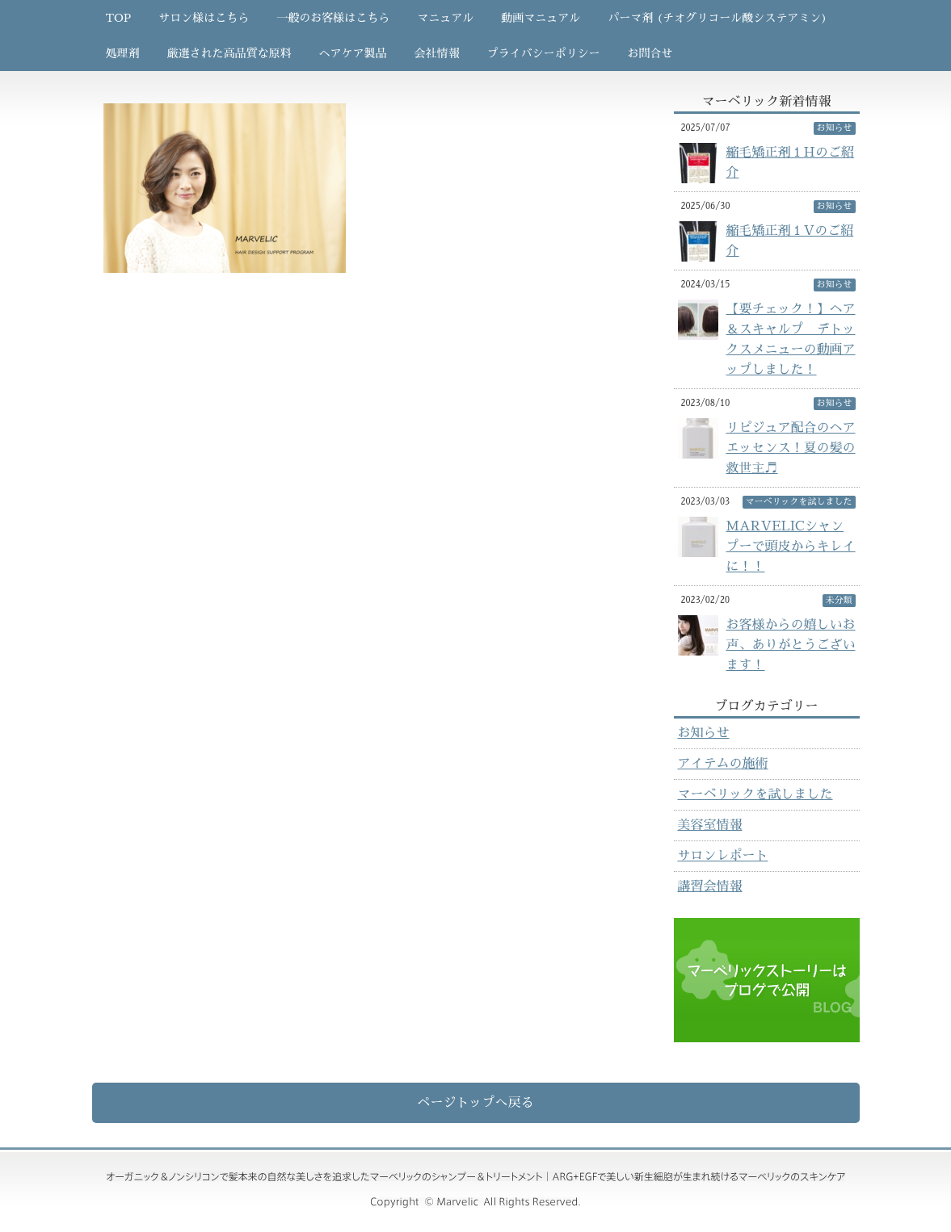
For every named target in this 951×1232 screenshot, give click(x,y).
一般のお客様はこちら (332, 17)
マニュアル (445, 17)
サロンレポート (723, 855)
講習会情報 (710, 886)
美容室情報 (710, 825)
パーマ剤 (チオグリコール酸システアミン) (717, 17)
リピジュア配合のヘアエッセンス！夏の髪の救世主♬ (791, 448)
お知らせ (704, 733)
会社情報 (437, 53)
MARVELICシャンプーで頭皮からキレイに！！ (791, 546)
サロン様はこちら (203, 17)
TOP (119, 17)
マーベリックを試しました (755, 794)
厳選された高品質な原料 (229, 53)
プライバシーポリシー (543, 53)
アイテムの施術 (723, 763)
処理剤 (123, 53)
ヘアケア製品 (353, 53)
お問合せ (650, 53)
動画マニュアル (540, 17)
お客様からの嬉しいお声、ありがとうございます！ (791, 645)
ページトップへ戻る (475, 1102)
